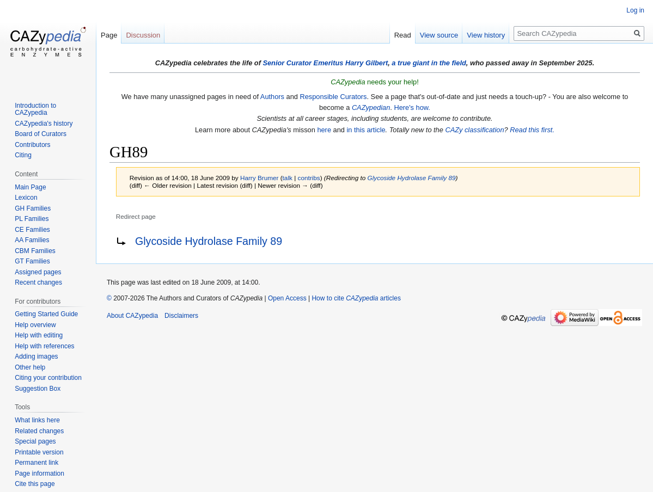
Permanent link (36, 462)
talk (287, 177)
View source (439, 35)
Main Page (30, 187)
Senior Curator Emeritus (303, 63)
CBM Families (35, 251)
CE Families (32, 229)
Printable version (39, 452)
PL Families (31, 219)
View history (486, 35)
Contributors (32, 145)
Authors (272, 97)
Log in (635, 10)
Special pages (35, 441)
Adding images (36, 356)
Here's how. (412, 107)
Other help (30, 367)
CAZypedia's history (43, 123)
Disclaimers (181, 315)
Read (402, 35)
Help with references (44, 346)
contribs (309, 177)
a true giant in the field (429, 63)
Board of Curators (40, 134)
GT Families (32, 261)
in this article (365, 130)
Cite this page (34, 484)
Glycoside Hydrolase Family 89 (412, 177)
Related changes (39, 431)
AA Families (32, 240)
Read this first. (532, 130)
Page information (39, 473)
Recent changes (38, 282)
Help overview (35, 325)
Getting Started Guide (46, 314)
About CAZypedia (132, 315)
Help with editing (39, 335)
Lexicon (26, 197)
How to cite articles (356, 298)
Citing (23, 155)
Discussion (143, 35)
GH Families (33, 208)
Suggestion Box (37, 388)
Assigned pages (38, 272)
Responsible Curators (333, 97)
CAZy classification (474, 130)
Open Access (287, 298)
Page (109, 35)
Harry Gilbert (366, 63)
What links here (37, 420)
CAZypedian (371, 107)
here (324, 130)
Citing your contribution (48, 378)
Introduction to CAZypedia (35, 109)
